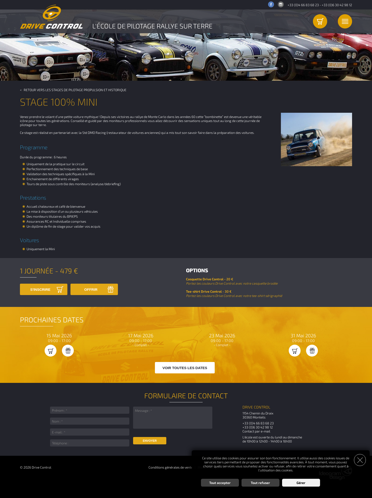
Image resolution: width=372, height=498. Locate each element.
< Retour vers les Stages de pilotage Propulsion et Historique (73, 90)
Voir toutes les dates (185, 368)
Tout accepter (220, 483)
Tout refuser (260, 483)
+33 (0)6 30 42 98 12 (337, 5)
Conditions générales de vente (171, 467)
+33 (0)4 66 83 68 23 (303, 5)
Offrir (91, 289)
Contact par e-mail (256, 431)
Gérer (301, 483)
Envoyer (150, 440)
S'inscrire (40, 289)
